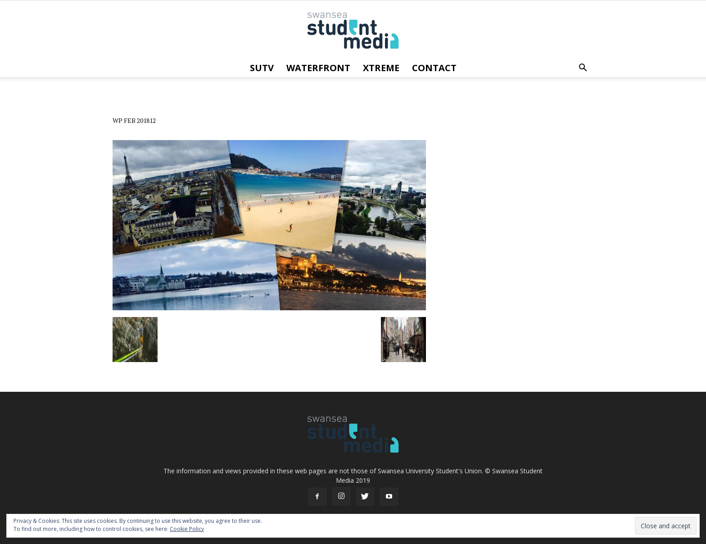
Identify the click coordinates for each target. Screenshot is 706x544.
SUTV (262, 68)
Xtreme (381, 68)
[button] (582, 68)
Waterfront (318, 68)
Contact (434, 68)
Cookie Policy (187, 529)
